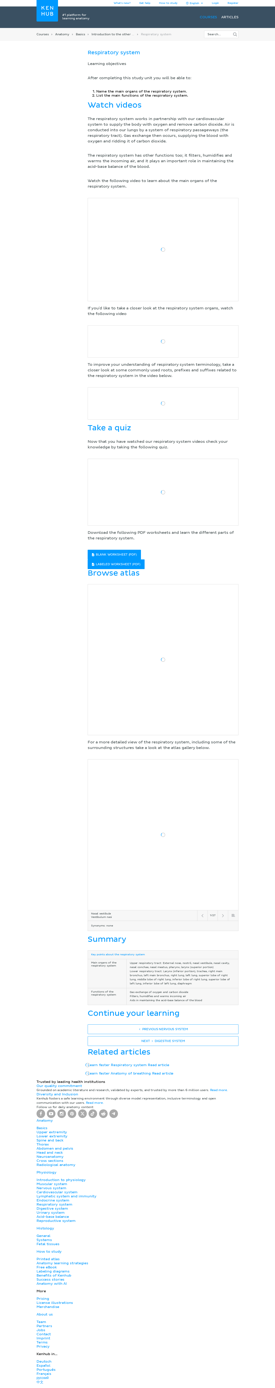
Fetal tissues (48, 1244)
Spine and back (50, 1140)
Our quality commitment (59, 1086)
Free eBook (47, 1267)
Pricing (43, 1298)
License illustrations (55, 1303)
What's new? (122, 3)
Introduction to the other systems (118, 34)
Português (46, 1369)
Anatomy (62, 34)
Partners (44, 1326)
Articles (229, 17)
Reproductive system (56, 1221)
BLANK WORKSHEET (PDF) (114, 554)
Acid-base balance (53, 1216)
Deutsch (44, 1361)
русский (43, 1378)
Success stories (50, 1279)
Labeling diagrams (53, 1271)
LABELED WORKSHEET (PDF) (116, 564)
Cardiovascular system (57, 1192)
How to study (168, 3)
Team (41, 1322)
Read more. (219, 1090)
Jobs (41, 1330)
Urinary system (50, 1212)
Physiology (46, 1172)
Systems (44, 1240)
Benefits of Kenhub (54, 1275)
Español (43, 1365)
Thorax (43, 1144)
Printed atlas (48, 1259)
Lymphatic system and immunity (66, 1196)
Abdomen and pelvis (55, 1148)
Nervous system (51, 1188)
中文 (40, 1382)
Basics (80, 34)
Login (215, 3)
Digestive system (52, 1208)
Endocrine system (53, 1200)
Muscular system (52, 1184)
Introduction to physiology (61, 1180)
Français (44, 1374)
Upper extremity (52, 1132)
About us (45, 1314)
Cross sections (50, 1161)
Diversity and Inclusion (57, 1094)
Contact (44, 1334)
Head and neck (50, 1152)
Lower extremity (52, 1136)
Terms (42, 1342)
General (43, 1236)
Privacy (43, 1346)
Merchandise (48, 1307)
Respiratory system (54, 1204)
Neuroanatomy (50, 1156)
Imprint (43, 1338)
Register (233, 3)
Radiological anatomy (56, 1165)
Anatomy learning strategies (62, 1263)
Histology (45, 1228)
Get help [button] (144, 3)
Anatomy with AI (52, 1283)
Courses (208, 17)
